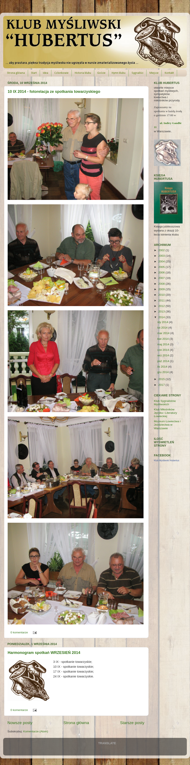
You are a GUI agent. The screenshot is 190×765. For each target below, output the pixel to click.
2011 (162, 300)
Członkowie (61, 73)
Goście (101, 73)
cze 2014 (163, 349)
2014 (162, 317)
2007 (162, 278)
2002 (162, 250)
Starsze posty (132, 722)
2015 (162, 379)
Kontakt (169, 73)
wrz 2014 (163, 355)
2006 (162, 272)
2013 (162, 311)
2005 (162, 267)
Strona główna (16, 73)
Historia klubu (83, 73)
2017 (162, 384)
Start (34, 73)
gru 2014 (163, 372)
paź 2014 (163, 361)
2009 (162, 289)
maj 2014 (163, 344)
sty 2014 (163, 322)
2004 (162, 261)
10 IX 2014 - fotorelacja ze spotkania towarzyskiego (54, 91)
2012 (162, 306)
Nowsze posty (19, 722)
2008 (162, 283)
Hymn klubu (118, 73)
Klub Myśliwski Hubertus (166, 460)
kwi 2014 (163, 338)
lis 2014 (162, 366)
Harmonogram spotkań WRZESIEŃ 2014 (44, 653)
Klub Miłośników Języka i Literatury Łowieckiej (165, 413)
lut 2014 (162, 327)
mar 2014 (163, 333)
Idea (45, 73)
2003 (162, 255)
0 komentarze (19, 632)
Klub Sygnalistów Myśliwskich (165, 402)
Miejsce (154, 73)
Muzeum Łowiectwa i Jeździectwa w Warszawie (167, 425)
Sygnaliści (137, 73)
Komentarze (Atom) (35, 731)
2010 (162, 294)
